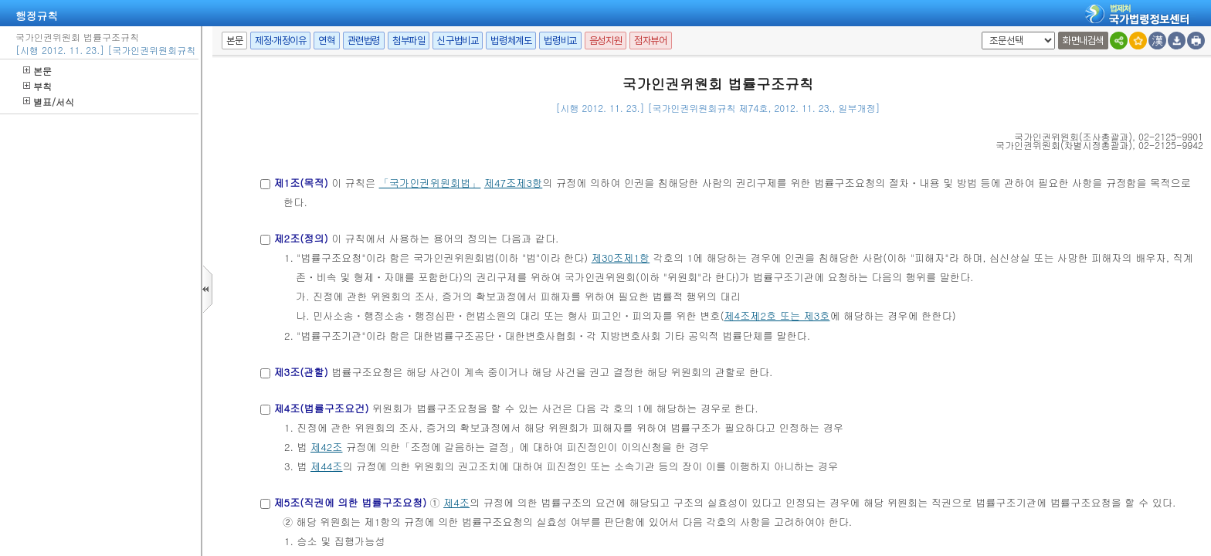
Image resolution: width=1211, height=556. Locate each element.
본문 (37, 70)
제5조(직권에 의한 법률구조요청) (349, 502)
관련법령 (364, 40)
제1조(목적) (300, 182)
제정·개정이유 (280, 40)
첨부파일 (408, 40)
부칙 (37, 86)
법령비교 (560, 40)
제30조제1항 (621, 257)
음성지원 (605, 40)
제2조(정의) (300, 238)
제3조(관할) (300, 371)
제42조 (326, 446)
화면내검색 (1083, 40)
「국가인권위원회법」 (430, 182)
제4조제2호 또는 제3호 (776, 315)
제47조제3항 (513, 182)
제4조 (456, 502)
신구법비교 (457, 40)
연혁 (326, 40)
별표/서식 (48, 101)
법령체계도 (510, 40)
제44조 (326, 466)
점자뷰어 (650, 40)
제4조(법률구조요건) (320, 408)
